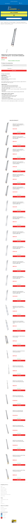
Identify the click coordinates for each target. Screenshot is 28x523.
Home (2, 22)
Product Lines (6, 22)
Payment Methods (4, 493)
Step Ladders (3, 487)
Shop (1, 486)
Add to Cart (14, 70)
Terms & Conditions (4, 508)
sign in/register (7, 3)
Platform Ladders (3, 490)
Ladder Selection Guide (4, 499)
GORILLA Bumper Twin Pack (7, 65)
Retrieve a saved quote (14, 1)
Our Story (2, 507)
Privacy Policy (3, 510)
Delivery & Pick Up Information (6, 494)
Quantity (9, 68)
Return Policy (3, 495)
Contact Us (2, 503)
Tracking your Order (4, 491)
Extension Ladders (12, 22)
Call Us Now (14, 12)
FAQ (1, 502)
